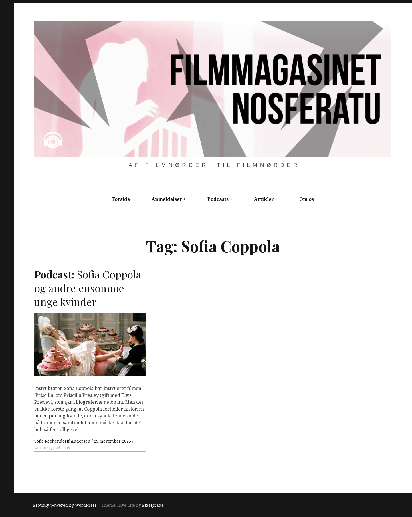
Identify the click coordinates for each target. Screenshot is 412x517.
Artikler (264, 199)
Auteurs (42, 448)
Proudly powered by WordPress (65, 505)
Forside (121, 199)
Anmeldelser (167, 199)
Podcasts (218, 199)
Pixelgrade (153, 505)
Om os (306, 199)
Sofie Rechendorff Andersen (63, 441)
